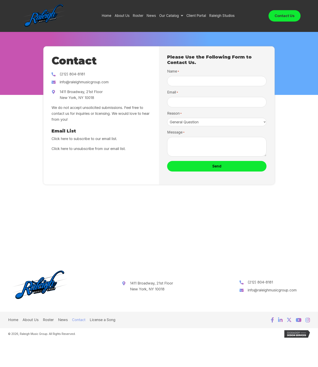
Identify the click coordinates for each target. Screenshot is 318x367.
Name (173, 73)
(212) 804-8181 (72, 75)
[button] (272, 321)
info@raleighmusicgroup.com (84, 83)
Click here (60, 140)
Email (172, 93)
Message (176, 133)
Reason (174, 114)
